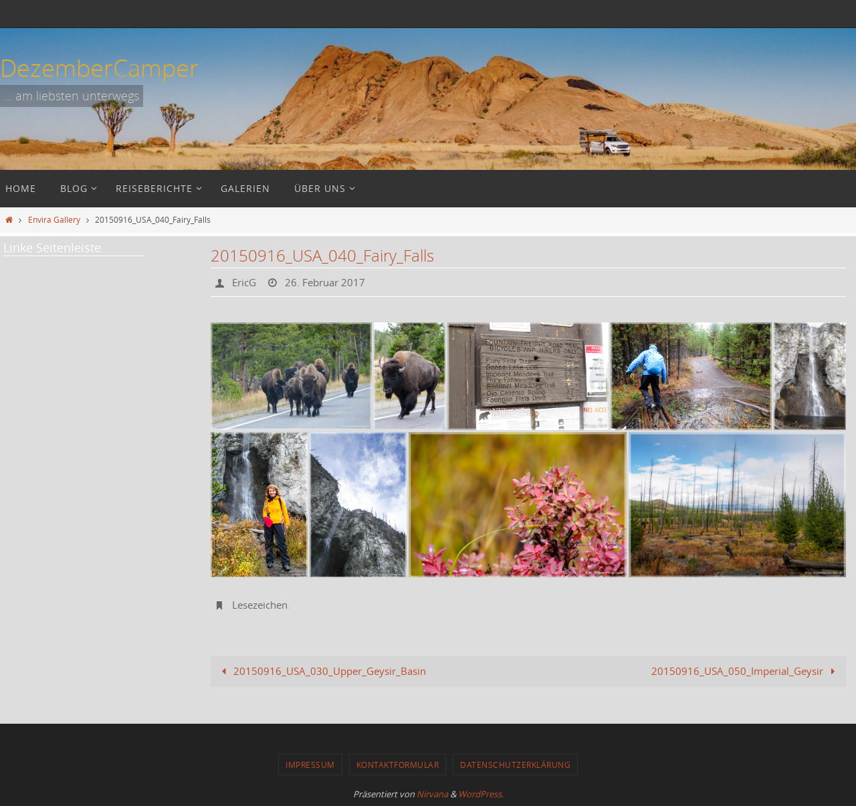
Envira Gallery (54, 219)
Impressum (310, 764)
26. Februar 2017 (330, 282)
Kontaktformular (397, 764)
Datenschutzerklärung (515, 764)
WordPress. (481, 794)
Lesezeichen (262, 604)
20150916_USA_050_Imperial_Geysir (745, 671)
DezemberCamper (99, 68)
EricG (245, 282)
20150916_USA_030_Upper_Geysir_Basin (322, 671)
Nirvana (432, 794)
